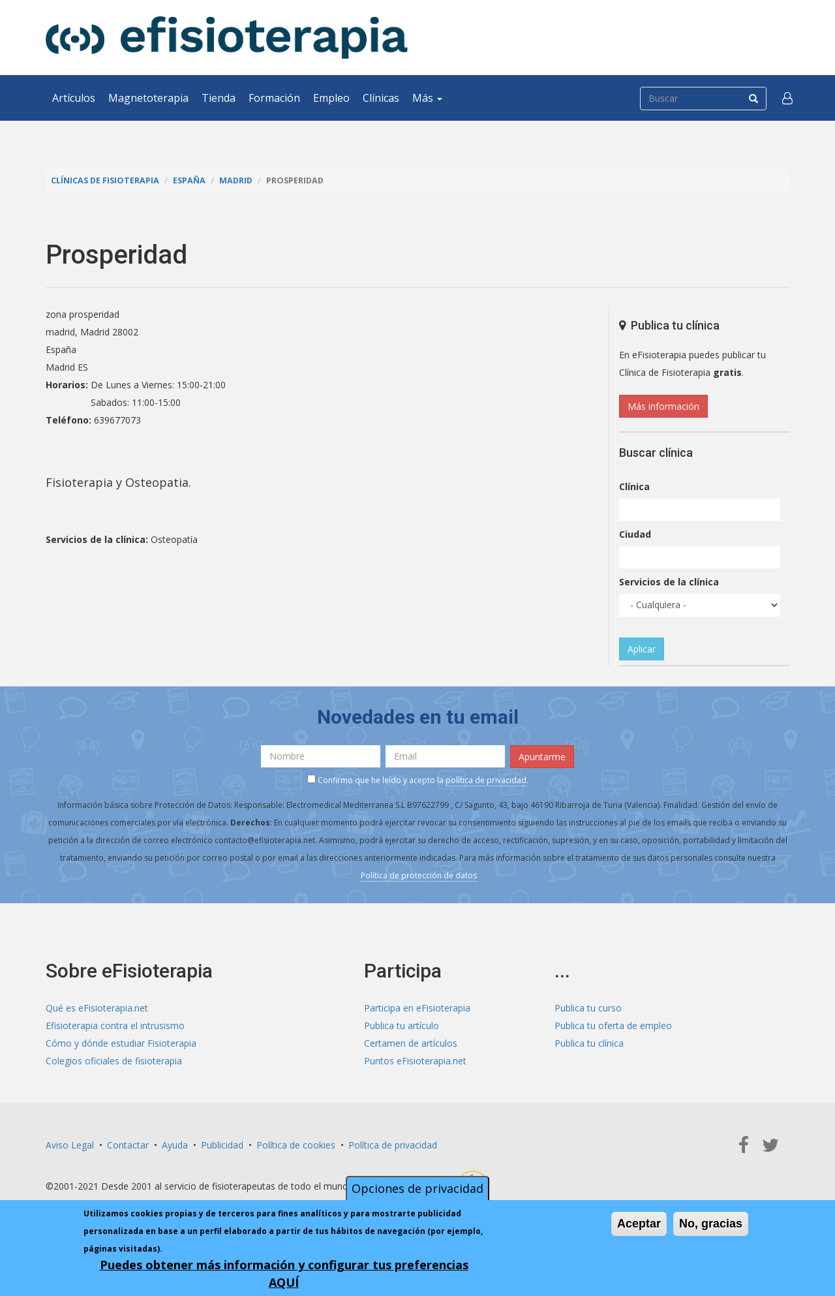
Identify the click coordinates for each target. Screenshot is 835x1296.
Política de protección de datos (419, 875)
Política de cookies (295, 1145)
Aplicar (642, 649)
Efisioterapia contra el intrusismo (115, 1025)
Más (427, 98)
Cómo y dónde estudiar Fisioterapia (121, 1043)
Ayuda (175, 1145)
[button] (787, 98)
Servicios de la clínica (669, 582)
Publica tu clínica (589, 1043)
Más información (663, 406)
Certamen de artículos (410, 1043)
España (189, 180)
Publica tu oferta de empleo (613, 1025)
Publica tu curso (588, 1008)
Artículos (73, 98)
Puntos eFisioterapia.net (415, 1061)
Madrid (235, 180)
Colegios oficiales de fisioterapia (114, 1061)
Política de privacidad (392, 1145)
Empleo (331, 98)
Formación (274, 98)
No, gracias (710, 1223)
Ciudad (635, 534)
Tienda (218, 98)
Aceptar (639, 1223)
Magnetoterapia (148, 98)
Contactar (128, 1145)
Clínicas (381, 98)
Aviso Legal (70, 1145)
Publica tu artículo (401, 1025)
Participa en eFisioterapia (417, 1008)
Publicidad (222, 1145)
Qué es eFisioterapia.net (97, 1008)
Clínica (634, 486)
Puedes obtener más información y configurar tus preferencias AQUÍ (284, 1273)
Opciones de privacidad (417, 1188)
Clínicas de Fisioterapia (105, 180)
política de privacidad (486, 780)
